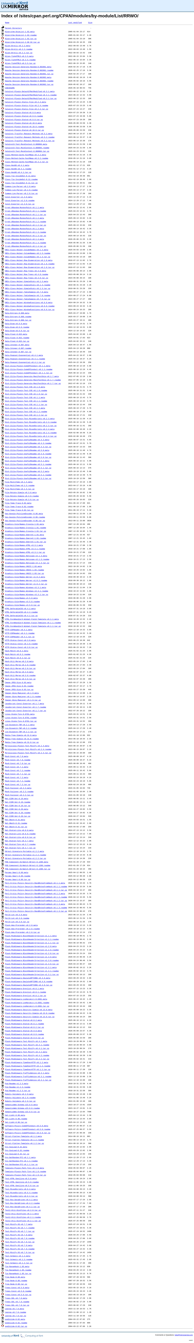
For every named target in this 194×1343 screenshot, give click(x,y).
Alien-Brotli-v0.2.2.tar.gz (18, 52)
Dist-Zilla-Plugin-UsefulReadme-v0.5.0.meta (27, 450)
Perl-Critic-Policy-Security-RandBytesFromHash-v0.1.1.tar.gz (36, 890)
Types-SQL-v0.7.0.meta (16, 1298)
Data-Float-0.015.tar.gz (17, 341)
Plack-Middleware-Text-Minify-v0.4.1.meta (26, 1041)
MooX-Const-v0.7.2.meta (16, 777)
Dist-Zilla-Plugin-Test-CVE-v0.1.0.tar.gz (26, 394)
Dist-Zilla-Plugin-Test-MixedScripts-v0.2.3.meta (30, 418)
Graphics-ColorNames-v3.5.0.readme (22, 601)
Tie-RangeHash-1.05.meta (17, 1266)
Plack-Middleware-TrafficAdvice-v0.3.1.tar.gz (28, 1080)
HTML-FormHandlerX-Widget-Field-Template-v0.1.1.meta (32, 619)
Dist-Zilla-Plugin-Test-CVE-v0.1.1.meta (25, 397)
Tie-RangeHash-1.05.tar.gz (18, 1273)
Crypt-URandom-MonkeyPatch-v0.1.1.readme (25, 211)
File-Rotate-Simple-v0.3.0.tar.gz (22, 499)
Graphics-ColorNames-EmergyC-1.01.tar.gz (25, 541)
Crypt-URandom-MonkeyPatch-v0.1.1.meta (24, 207)
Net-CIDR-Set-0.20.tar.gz (17, 816)
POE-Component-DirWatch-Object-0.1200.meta (26, 862)
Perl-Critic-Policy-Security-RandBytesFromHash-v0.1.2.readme (36, 897)
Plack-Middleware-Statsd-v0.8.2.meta (23, 1020)
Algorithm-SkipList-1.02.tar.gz (21, 38)
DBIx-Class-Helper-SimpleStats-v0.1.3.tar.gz (27, 288)
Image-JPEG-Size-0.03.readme (19, 686)
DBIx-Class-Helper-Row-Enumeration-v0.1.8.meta (28, 260)
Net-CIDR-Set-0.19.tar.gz (17, 805)
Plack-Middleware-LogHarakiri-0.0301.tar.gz (27, 1006)
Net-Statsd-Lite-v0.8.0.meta (19, 830)
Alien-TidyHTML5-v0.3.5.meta (19, 56)
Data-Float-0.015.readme (17, 337)
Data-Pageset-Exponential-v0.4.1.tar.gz (25, 362)
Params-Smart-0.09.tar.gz (17, 879)
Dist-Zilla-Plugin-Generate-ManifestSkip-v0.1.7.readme (33, 380)
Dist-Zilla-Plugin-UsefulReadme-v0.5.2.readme (28, 475)
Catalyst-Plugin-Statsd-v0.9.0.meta (23, 112)
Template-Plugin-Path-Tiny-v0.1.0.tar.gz (25, 1175)
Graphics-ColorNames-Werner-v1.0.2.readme (26, 580)
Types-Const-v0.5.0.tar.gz (18, 1294)
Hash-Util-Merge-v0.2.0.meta (19, 661)
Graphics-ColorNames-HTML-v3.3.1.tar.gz (25, 552)
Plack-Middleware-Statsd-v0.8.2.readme (24, 1023)
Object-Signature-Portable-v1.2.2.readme (25, 855)
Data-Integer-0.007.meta (17, 344)
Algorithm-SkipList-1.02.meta (19, 31)
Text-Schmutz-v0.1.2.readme (18, 1259)
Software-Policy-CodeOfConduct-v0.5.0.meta (26, 1125)
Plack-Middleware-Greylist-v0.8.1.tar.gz (25, 995)
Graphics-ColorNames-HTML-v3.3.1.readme (25, 548)
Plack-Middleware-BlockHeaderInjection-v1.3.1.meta (31, 967)
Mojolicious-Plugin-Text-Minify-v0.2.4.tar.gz (28, 753)
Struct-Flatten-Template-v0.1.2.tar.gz (24, 1143)
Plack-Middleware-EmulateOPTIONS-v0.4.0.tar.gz (28, 985)
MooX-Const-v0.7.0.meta (16, 756)
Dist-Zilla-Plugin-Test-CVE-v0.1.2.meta (25, 408)
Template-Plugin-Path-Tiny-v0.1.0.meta (24, 1168)
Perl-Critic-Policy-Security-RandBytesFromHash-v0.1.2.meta (35, 893)
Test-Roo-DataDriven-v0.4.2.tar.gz (22, 1206)
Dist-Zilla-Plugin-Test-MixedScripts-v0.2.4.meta (30, 429)
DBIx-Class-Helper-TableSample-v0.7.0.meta (26, 292)
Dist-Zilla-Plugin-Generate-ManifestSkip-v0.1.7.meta (32, 376)
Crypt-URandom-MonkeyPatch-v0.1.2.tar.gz (25, 225)
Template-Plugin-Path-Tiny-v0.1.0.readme (25, 1171)
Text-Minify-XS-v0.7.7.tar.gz (19, 1231)
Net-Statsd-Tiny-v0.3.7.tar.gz (20, 848)
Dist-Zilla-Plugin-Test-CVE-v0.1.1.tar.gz (26, 404)
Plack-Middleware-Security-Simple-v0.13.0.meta (28, 1009)
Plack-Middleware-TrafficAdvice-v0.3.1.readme (28, 1076)
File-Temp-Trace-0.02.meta (18, 503)
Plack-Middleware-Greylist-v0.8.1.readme (25, 992)
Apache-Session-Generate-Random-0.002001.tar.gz (29, 74)
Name (7, 22)
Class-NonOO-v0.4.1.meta (17, 165)
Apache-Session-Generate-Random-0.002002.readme (29, 81)
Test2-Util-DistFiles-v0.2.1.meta (22, 1213)
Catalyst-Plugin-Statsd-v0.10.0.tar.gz (24, 130)
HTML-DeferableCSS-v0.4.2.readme (21, 612)
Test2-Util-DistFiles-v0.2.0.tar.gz (23, 1210)
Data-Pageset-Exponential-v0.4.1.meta (24, 355)
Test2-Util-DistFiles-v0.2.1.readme (23, 1217)
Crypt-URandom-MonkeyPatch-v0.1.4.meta (24, 239)
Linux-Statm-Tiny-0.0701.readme (21, 717)
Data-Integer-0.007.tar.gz (18, 351)
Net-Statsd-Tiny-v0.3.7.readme (20, 844)
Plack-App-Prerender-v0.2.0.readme (22, 928)
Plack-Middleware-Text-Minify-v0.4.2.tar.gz (27, 1059)
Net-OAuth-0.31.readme (16, 823)
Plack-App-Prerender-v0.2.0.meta (21, 925)
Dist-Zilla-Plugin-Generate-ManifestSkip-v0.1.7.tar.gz (33, 383)
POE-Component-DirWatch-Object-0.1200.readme (27, 865)
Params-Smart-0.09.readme (17, 876)
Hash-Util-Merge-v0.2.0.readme (20, 665)
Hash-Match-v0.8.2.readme (17, 654)
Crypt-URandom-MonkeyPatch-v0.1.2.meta (24, 218)
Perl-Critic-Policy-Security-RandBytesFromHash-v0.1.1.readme (36, 886)
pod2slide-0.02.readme (16, 1322)
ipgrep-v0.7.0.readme (15, 1312)
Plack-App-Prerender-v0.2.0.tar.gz (22, 932)
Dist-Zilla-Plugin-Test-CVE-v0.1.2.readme (26, 411)
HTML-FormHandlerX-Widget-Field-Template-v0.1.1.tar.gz (33, 626)
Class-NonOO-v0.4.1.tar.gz (18, 172)
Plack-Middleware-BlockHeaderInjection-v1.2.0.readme (32, 950)
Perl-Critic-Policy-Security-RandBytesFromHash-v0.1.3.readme (36, 907)
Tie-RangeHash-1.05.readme (18, 1270)
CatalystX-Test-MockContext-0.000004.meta (26, 144)
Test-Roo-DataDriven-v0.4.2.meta (21, 1199)
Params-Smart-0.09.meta (16, 872)
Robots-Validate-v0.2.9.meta (19, 1094)
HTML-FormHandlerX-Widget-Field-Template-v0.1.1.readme (33, 622)
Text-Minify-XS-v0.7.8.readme (19, 1238)
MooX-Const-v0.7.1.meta (16, 767)
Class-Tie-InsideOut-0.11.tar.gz (21, 183)
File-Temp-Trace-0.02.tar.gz (19, 510)
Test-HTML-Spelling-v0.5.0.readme (22, 1182)
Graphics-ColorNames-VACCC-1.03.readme (24, 570)
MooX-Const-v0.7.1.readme (17, 770)
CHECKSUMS (10, 88)
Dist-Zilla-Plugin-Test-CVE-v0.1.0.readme (26, 390)
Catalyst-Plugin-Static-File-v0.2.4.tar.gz (26, 109)
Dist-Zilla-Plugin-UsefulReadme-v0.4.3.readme (28, 443)
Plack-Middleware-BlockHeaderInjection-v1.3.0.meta (31, 957)
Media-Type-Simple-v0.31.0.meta (21, 735)
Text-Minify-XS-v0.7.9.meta (18, 1245)
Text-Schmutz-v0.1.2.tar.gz (18, 1263)
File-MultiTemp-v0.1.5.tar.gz (19, 489)
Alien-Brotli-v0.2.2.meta (17, 45)
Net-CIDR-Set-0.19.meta (16, 798)
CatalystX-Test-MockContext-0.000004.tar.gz (27, 151)
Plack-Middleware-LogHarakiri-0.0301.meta (26, 999)
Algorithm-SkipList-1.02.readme (21, 35)
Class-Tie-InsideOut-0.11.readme (21, 179)
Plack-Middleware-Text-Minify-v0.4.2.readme (27, 1055)
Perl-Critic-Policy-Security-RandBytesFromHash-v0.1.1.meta (35, 883)
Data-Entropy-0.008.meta (17, 313)
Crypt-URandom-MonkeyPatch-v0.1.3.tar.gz (25, 235)
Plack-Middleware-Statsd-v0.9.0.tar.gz (24, 1038)
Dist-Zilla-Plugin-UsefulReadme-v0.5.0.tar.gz (28, 457)
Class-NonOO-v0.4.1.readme (18, 169)
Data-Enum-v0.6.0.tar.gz (17, 330)
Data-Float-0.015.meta (16, 334)
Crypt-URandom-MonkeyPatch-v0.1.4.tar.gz (25, 246)
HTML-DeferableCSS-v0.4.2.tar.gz (21, 615)
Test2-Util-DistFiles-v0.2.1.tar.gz (23, 1220)
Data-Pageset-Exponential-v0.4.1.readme (25, 359)
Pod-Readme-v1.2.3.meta (16, 1083)
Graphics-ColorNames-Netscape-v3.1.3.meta (26, 556)
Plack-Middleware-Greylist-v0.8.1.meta (24, 988)
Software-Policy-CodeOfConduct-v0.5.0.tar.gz (27, 1133)
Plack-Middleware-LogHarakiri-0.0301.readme (27, 1002)
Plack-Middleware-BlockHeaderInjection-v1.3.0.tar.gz (32, 964)
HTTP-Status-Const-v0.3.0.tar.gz (21, 647)
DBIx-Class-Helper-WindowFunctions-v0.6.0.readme (30, 306)
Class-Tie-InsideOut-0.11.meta (20, 176)
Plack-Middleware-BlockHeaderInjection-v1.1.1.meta (31, 935)
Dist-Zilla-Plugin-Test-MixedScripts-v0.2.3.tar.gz (31, 425)
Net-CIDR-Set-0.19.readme (17, 802)
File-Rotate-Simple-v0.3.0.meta (21, 492)
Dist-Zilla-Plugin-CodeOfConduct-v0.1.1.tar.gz (28, 373)
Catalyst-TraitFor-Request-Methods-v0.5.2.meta (28, 133)
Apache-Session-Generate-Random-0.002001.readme (29, 70)
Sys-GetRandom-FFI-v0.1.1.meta (20, 1157)
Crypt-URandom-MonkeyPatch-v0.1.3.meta (24, 228)
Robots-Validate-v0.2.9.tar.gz (20, 1101)
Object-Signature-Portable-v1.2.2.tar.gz (25, 858)
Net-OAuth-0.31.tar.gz (16, 826)
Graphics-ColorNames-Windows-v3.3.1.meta (25, 587)
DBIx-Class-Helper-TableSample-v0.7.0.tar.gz (27, 299)
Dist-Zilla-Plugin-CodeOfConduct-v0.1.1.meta (27, 366)
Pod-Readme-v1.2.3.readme (17, 1087)
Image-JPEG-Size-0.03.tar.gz (19, 689)
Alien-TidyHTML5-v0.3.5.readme (20, 59)
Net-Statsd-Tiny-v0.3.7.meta (19, 840)
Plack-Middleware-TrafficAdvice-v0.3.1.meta (27, 1073)
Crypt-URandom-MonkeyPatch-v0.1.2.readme (25, 221)
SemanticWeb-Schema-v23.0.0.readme (22, 1108)
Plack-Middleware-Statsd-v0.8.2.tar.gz (24, 1027)
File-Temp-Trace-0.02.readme (19, 506)
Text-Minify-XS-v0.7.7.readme (19, 1227)
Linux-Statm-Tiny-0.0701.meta (19, 714)
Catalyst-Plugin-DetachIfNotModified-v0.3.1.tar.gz (31, 98)
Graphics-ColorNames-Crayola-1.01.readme (25, 527)
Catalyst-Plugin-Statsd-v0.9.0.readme (24, 116)
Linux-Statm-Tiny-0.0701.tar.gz (21, 721)
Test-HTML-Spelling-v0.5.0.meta (21, 1178)
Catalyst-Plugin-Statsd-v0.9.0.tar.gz (24, 119)
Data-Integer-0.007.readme (18, 348)
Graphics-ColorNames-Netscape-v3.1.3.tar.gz (27, 563)
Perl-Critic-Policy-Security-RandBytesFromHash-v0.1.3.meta (35, 904)
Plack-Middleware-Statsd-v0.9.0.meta (23, 1030)
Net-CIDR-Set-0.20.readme (17, 812)
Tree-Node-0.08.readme (16, 1280)
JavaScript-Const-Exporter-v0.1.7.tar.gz (25, 710)
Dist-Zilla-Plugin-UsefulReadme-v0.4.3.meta (27, 439)
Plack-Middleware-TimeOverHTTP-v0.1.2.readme (27, 1066)
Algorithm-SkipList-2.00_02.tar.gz (22, 42)
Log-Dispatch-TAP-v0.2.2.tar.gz (21, 731)
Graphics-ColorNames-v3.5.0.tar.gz (22, 605)
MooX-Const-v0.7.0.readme (17, 760)
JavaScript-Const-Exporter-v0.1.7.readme (25, 707)
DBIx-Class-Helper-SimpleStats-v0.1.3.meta (26, 281)
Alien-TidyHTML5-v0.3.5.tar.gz (20, 63)
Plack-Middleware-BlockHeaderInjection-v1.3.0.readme (32, 960)
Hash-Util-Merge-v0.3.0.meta (19, 672)
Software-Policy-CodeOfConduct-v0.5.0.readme (27, 1129)
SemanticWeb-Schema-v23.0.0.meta (21, 1104)
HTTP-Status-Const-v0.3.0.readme (21, 643)
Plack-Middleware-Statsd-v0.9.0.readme (24, 1034)
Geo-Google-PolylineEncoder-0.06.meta (24, 513)
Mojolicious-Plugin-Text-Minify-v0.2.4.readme (28, 749)
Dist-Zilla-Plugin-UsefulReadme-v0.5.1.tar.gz (28, 468)
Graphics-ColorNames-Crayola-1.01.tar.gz (25, 531)
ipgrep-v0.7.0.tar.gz (15, 1315)
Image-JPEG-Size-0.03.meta (18, 682)
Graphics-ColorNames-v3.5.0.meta (21, 598)
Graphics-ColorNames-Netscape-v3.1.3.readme (27, 559)
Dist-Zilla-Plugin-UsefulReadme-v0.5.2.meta (27, 471)
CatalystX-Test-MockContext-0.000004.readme (27, 147)
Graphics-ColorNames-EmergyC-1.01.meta (24, 534)
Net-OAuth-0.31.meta (15, 819)
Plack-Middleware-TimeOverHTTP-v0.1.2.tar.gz (27, 1069)
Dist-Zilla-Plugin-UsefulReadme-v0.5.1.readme (28, 464)
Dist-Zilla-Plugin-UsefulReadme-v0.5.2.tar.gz (28, 478)
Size (90, 22)
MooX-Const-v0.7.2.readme (17, 781)
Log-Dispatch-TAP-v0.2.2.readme (21, 728)
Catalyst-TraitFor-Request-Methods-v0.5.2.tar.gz (30, 140)
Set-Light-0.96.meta (15, 1115)
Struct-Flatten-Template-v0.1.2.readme (24, 1140)
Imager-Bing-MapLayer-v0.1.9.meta (22, 693)
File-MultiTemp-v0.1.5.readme (19, 485)
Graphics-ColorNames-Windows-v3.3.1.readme (26, 591)
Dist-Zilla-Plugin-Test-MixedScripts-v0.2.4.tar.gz (31, 436)
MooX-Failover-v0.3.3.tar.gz (19, 795)
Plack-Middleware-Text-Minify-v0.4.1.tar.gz (27, 1048)
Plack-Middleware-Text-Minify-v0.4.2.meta (26, 1052)
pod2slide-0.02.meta (15, 1319)
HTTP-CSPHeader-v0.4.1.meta (18, 629)
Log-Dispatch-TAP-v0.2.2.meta (19, 724)
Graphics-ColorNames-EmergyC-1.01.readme (25, 538)
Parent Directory (13, 28)
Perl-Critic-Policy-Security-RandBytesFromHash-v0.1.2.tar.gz (36, 900)
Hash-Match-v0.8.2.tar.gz (17, 658)
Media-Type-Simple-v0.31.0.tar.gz (22, 742)
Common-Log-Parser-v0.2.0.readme (21, 190)
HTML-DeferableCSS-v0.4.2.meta (20, 608)
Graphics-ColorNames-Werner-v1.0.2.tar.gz (26, 584)
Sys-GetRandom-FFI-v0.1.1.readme (21, 1161)
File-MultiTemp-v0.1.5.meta (18, 482)
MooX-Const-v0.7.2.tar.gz (17, 784)
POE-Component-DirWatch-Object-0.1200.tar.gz (27, 869)
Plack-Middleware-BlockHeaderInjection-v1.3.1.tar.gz (32, 974)
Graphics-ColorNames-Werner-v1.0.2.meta (25, 577)
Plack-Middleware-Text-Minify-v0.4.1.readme (27, 1045)
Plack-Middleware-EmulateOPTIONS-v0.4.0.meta (27, 978)
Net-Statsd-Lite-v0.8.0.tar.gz (20, 837)
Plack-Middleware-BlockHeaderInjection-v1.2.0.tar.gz (32, 953)
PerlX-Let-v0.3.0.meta (16, 914)
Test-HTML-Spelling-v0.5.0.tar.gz (22, 1185)
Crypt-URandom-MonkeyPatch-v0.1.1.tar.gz (25, 214)
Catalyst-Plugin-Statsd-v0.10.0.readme (24, 126)
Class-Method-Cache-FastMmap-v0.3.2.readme (26, 158)
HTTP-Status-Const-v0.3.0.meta (20, 640)
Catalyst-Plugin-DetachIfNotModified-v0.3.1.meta (30, 91)
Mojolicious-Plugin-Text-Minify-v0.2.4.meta (27, 746)
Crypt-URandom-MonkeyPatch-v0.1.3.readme (25, 232)
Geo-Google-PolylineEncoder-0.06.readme (25, 517)
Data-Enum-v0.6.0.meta (16, 323)
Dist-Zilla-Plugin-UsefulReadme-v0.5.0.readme (28, 453)
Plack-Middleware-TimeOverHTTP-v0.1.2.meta (26, 1062)
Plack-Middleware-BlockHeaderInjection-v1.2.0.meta (31, 946)
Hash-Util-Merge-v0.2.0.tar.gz (20, 668)
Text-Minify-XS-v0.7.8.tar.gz (19, 1242)
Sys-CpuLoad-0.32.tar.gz (17, 1154)
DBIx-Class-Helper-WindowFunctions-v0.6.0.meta (28, 302)
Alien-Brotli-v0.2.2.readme (18, 49)
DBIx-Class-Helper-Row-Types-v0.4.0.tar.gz (26, 278)
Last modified (75, 22)
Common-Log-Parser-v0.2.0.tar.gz (21, 193)
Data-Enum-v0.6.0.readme (17, 327)
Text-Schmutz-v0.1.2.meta (17, 1256)
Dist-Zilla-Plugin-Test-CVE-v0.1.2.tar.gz (26, 415)
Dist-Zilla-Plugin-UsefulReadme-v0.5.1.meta (27, 461)
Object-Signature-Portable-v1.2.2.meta (24, 851)
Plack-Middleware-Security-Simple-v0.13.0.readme (30, 1013)
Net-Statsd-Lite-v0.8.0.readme (20, 833)
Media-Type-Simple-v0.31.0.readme (22, 738)
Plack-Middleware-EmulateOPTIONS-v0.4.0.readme (28, 981)
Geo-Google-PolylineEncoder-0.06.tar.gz (25, 520)
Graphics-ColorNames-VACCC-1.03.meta (23, 566)
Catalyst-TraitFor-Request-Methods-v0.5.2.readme (30, 137)
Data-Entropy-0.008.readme (18, 316)
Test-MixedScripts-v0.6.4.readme (21, 1192)
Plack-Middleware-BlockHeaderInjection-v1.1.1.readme (32, 939)
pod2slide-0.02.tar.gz (16, 1326)
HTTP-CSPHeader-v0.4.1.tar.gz (19, 636)
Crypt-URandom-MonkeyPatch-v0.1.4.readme (25, 242)
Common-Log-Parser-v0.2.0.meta (20, 186)
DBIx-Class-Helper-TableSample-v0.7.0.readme (27, 295)
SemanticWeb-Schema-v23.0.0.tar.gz (22, 1111)
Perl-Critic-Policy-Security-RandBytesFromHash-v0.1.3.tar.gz (36, 911)
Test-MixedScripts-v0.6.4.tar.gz (21, 1196)
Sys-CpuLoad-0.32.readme (17, 1150)
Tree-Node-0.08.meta (15, 1277)
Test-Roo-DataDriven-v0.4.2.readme (22, 1203)
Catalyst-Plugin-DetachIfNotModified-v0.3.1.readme (31, 95)
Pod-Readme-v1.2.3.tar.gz (17, 1090)
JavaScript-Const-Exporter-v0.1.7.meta (24, 703)
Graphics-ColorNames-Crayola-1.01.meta (24, 524)
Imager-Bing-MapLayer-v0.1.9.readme (23, 696)
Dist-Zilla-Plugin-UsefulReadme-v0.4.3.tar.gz (28, 446)
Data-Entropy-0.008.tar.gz (18, 320)
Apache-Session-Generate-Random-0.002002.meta (28, 77)
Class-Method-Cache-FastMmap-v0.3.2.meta (25, 154)
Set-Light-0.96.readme (16, 1118)
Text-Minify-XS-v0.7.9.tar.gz (19, 1252)
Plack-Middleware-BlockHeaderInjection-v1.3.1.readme (32, 971)
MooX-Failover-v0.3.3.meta (18, 788)
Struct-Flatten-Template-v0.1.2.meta (23, 1136)
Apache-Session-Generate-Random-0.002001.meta (28, 66)
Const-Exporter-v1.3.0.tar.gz (19, 204)
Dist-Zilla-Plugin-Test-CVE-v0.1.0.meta (25, 387)
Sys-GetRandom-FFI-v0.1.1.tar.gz (21, 1164)
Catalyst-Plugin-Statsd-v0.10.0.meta (23, 123)
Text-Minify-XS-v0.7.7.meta (18, 1224)
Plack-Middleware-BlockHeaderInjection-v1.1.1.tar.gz (32, 943)
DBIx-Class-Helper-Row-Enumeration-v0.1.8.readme (30, 264)
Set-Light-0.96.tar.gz (16, 1122)
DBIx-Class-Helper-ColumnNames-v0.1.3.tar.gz (27, 256)
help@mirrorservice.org (184, 1335)
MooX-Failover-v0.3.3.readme (19, 791)
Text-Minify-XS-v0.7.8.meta (18, 1235)
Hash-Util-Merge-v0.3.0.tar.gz (20, 679)
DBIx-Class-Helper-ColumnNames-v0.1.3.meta (26, 249)
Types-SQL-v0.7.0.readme (17, 1301)
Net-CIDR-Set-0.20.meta (16, 809)
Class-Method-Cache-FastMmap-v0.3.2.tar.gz (26, 161)
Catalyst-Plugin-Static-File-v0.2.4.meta (25, 102)
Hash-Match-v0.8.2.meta (16, 651)
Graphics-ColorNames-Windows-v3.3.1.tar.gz (26, 594)
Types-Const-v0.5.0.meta (17, 1287)
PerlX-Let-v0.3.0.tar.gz (17, 921)
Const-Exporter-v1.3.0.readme (19, 200)
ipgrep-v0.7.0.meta (14, 1308)
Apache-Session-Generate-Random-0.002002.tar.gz (29, 84)
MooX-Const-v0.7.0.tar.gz (17, 763)
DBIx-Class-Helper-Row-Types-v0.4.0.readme (26, 274)
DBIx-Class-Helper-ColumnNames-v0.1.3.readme (27, 253)
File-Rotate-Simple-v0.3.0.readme (22, 496)
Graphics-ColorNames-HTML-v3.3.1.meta (24, 545)
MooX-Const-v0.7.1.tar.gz (17, 774)
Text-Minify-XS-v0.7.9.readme (19, 1249)
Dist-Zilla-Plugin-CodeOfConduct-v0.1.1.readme (28, 369)
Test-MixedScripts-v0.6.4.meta (20, 1189)
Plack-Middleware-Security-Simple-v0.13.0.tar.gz (30, 1016)
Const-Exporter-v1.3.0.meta (18, 197)
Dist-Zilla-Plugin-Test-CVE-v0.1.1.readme (26, 401)
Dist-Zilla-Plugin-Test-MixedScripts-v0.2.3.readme (31, 422)
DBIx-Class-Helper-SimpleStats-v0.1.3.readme (27, 285)
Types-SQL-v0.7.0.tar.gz (17, 1305)
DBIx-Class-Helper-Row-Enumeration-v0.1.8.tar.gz (30, 267)
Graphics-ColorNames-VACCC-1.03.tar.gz (24, 573)
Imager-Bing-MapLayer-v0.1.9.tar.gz (23, 700)
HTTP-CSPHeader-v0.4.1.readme (19, 633)
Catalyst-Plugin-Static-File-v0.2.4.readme (26, 105)
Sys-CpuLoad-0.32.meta (16, 1147)
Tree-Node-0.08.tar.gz (16, 1284)
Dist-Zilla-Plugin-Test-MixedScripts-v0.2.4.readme (31, 432)
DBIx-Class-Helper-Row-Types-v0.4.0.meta (25, 271)
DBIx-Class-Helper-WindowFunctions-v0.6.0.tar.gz (30, 309)
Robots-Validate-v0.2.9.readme (20, 1097)
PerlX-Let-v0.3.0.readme (17, 918)
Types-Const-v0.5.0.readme (18, 1291)
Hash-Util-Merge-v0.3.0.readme (20, 675)
